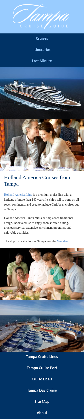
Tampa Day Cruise (42, 390)
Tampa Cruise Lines (42, 356)
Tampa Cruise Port (42, 367)
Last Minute (42, 60)
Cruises (42, 38)
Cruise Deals (42, 379)
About (42, 412)
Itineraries (41, 49)
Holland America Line (18, 194)
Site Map (41, 401)
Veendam (63, 241)
